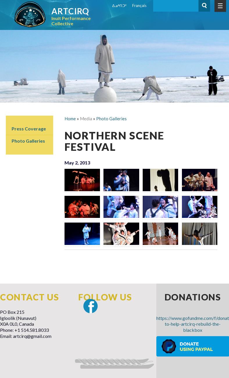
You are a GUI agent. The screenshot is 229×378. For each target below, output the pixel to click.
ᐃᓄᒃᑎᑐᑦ (119, 5)
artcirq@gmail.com (32, 336)
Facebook (91, 306)
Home (70, 118)
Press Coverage (29, 128)
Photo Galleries (28, 141)
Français (139, 5)
